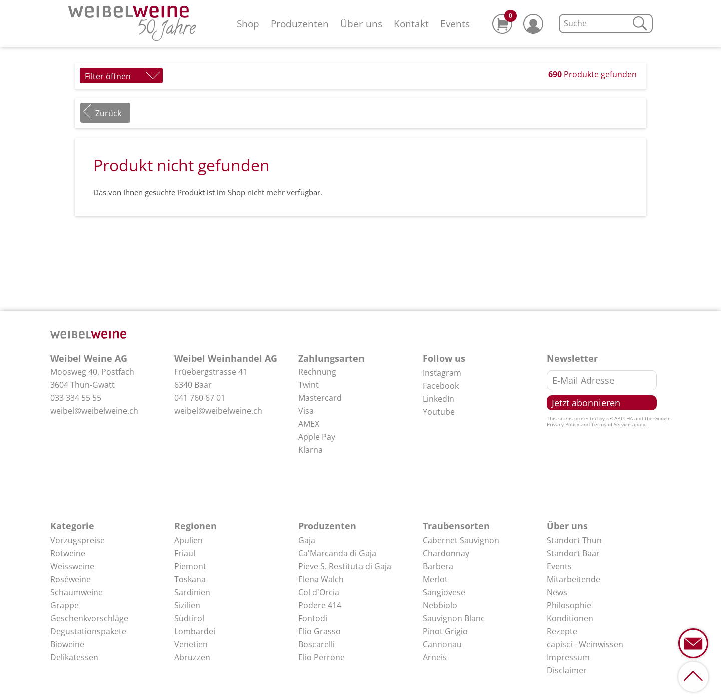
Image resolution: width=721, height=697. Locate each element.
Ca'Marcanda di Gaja (337, 553)
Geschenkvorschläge (89, 618)
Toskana (190, 579)
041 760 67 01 (199, 397)
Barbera (438, 566)
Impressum (568, 657)
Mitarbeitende (573, 579)
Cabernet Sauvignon (461, 540)
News (557, 592)
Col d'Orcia (318, 592)
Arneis (435, 657)
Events (455, 23)
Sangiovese (444, 592)
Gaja (306, 540)
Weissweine (72, 566)
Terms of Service (611, 424)
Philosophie (569, 605)
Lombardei (194, 631)
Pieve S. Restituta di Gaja (344, 566)
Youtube (439, 411)
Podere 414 (319, 605)
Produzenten (300, 23)
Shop (248, 23)
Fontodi (312, 618)
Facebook (441, 385)
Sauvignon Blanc (454, 618)
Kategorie (72, 526)
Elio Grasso (319, 631)
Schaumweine (76, 592)
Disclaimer (567, 670)
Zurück (108, 113)
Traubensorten (456, 526)
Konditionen (570, 618)
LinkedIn (438, 398)
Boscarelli (316, 644)
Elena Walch (321, 579)
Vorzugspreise (77, 540)
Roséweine (70, 579)
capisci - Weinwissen (585, 644)
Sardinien (192, 592)
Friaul (184, 553)
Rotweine (67, 553)
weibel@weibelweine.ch (94, 410)
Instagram (442, 372)
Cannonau (442, 644)
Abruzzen (192, 657)
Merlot (435, 579)
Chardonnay (446, 553)
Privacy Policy (563, 424)
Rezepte (562, 631)
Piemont (190, 566)
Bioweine (67, 644)
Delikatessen (74, 657)
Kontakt (411, 23)
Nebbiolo (440, 605)
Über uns (361, 23)
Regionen (195, 526)
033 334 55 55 (75, 397)
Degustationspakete (88, 631)
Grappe (64, 605)
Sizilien (187, 605)
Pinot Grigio (445, 631)
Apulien (188, 540)
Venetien (191, 644)
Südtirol (189, 618)
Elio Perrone (321, 657)
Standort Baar (573, 553)
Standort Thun (574, 540)
